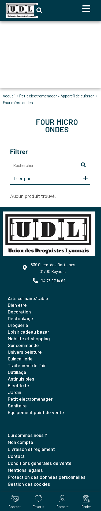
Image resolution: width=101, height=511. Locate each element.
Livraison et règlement (31, 449)
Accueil (9, 95)
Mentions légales (25, 470)
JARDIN (14, 392)
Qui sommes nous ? (27, 435)
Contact (16, 456)
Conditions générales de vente (40, 463)
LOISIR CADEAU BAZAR (28, 332)
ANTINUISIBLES (21, 379)
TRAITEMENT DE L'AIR (27, 365)
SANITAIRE (17, 405)
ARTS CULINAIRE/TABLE (28, 298)
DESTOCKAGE (20, 318)
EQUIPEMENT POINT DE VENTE (36, 412)
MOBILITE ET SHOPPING (29, 338)
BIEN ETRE (17, 305)
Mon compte (20, 442)
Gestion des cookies (29, 484)
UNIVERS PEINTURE (25, 352)
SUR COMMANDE (23, 345)
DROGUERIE (18, 325)
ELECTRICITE (18, 385)
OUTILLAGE (17, 372)
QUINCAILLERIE (20, 359)
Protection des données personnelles (46, 477)
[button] (39, 10)
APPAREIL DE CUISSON (78, 95)
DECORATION (19, 312)
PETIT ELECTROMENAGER (38, 95)
